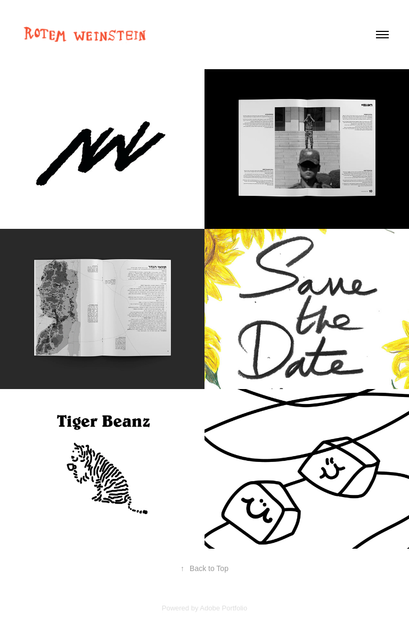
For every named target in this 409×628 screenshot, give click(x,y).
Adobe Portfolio (223, 608)
